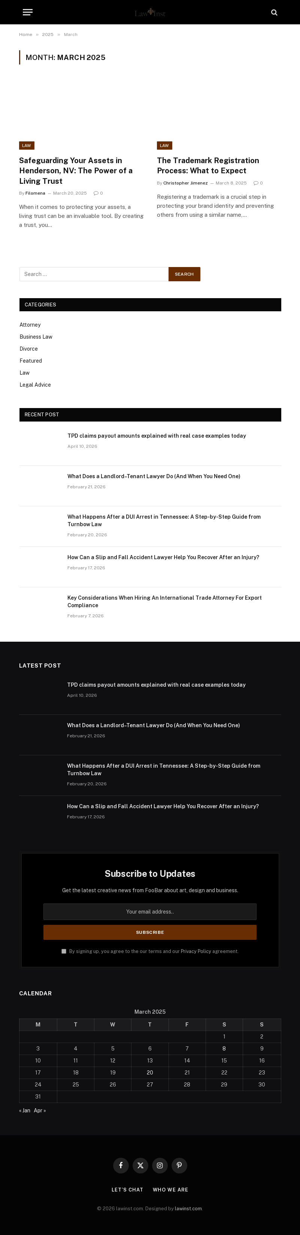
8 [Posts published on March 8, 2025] (224, 1049)
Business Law (35, 337)
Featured (30, 361)
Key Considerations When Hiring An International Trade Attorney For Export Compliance (164, 601)
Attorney (29, 325)
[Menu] (28, 12)
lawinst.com (188, 1208)
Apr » (40, 1110)
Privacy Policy (196, 951)
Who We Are (170, 1190)
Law (26, 145)
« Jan (24, 1110)
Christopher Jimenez (185, 183)
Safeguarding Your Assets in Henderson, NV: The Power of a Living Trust (76, 170)
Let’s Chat (127, 1190)
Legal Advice (35, 385)
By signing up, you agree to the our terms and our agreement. (150, 951)
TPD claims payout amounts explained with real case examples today (156, 436)
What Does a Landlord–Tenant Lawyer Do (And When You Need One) (153, 476)
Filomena (35, 193)
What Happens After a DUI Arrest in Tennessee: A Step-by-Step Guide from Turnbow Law (164, 520)
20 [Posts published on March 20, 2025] (150, 1073)
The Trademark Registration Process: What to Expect (208, 165)
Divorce (28, 349)
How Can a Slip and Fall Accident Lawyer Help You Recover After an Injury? (163, 557)
